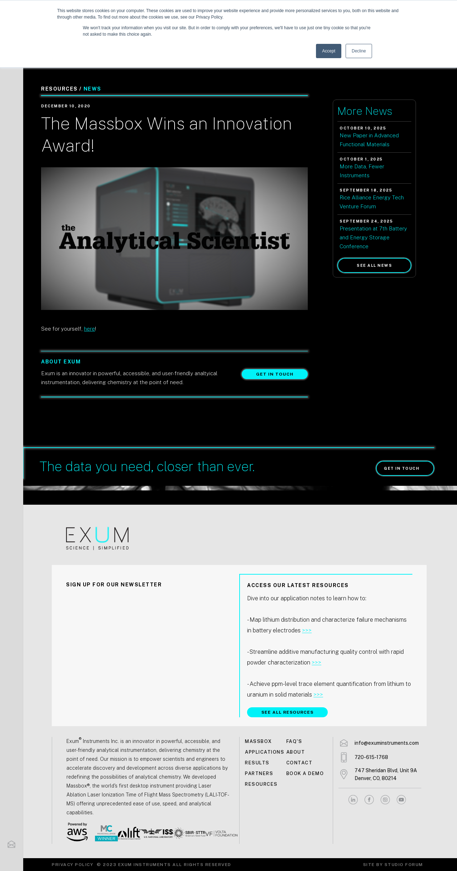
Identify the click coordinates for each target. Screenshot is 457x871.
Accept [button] (328, 51)
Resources (261, 784)
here (89, 329)
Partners (259, 773)
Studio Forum (404, 864)
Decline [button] (359, 51)
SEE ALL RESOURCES (287, 712)
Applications (264, 752)
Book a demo (305, 773)
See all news (374, 265)
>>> (307, 630)
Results (257, 762)
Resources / (61, 89)
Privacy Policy (72, 864)
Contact (299, 762)
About (295, 752)
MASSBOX (258, 741)
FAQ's (294, 741)
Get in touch (274, 374)
